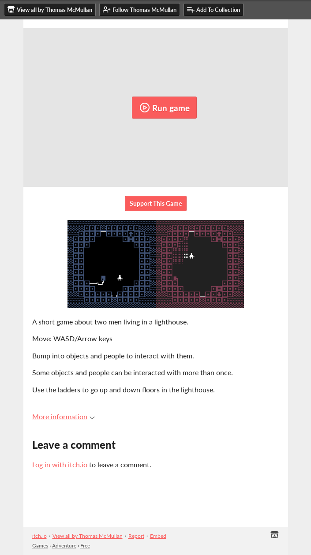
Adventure (64, 545)
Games (40, 545)
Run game (164, 107)
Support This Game (156, 203)
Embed (158, 536)
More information (63, 416)
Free (85, 545)
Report (136, 536)
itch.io (39, 536)
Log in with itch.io (59, 464)
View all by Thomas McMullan (87, 536)
